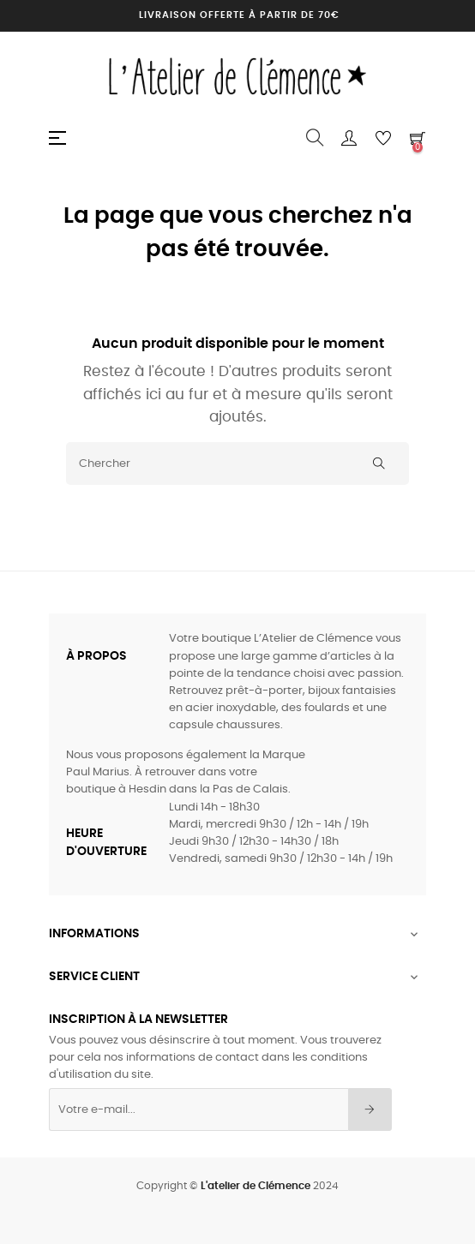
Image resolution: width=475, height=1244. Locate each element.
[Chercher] (237, 463)
